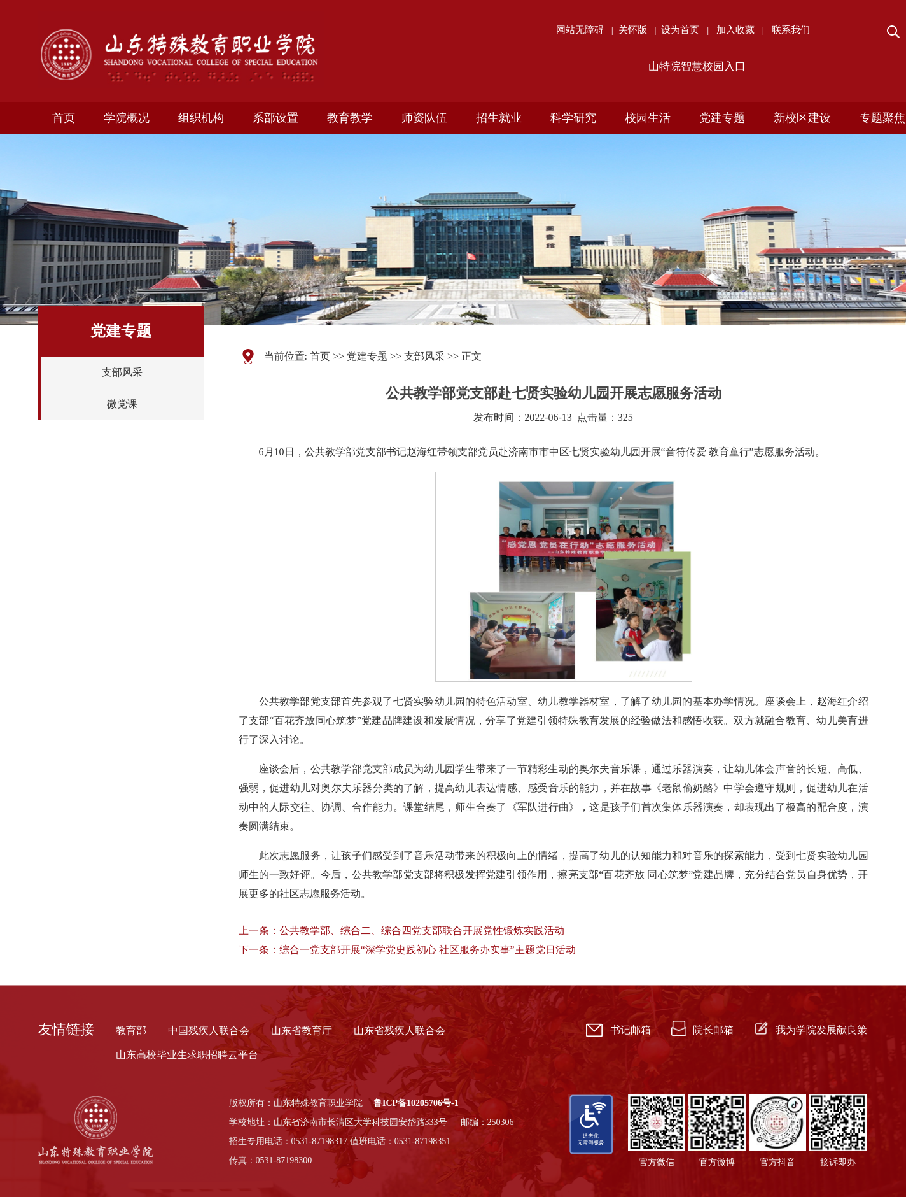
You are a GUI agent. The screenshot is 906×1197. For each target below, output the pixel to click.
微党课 (122, 404)
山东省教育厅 (301, 1030)
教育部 (131, 1030)
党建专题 (367, 356)
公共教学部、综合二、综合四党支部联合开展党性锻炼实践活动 (421, 930)
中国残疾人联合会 (208, 1030)
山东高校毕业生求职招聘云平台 (187, 1054)
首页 (320, 356)
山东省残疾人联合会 (399, 1030)
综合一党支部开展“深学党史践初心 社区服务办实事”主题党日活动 (427, 949)
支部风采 (122, 372)
